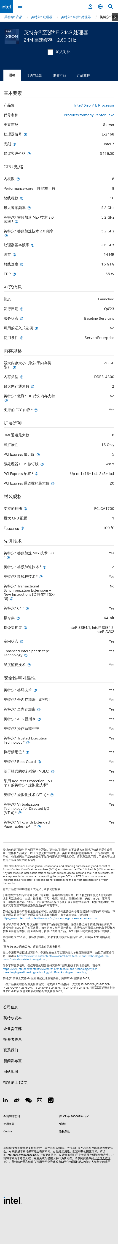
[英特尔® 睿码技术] (35, 690)
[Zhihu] (51, 1101)
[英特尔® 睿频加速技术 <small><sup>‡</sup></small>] (44, 567)
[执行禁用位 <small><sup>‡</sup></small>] (27, 752)
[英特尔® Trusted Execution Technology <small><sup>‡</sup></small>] (27, 742)
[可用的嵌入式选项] (36, 328)
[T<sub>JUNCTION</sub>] (22, 528)
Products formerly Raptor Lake (89, 115)
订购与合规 (34, 75)
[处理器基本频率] (32, 245)
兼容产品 (59, 75)
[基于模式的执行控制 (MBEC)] (52, 771)
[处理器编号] (25, 134)
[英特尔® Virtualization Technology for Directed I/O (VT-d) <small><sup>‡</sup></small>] (19, 813)
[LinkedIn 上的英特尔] (5, 1101)
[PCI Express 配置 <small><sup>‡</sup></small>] (36, 474)
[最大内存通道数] (32, 386)
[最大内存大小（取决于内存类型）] (14, 367)
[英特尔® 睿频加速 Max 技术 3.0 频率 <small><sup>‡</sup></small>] (16, 221)
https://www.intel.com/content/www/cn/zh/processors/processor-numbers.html (50, 918)
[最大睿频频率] (29, 208)
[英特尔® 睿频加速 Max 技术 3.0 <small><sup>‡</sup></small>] (8, 557)
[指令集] (18, 618)
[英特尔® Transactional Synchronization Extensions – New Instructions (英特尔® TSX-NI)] (11, 599)
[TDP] (14, 274)
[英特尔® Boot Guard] (39, 762)
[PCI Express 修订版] (38, 454)
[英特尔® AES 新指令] (39, 719)
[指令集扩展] (25, 627)
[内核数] (18, 179)
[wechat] (28, 1101)
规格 (12, 75)
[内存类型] (21, 377)
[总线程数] (21, 198)
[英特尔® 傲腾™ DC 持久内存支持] (6, 400)
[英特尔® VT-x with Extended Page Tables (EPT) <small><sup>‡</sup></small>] (39, 826)
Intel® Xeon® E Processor (94, 105)
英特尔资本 (12, 1018)
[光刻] (14, 144)
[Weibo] (17, 1101)
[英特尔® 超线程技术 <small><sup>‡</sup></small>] (40, 576)
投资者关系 (12, 1039)
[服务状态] (21, 318)
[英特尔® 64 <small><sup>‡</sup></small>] (27, 608)
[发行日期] (21, 309)
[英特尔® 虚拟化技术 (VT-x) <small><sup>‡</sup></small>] (51, 795)
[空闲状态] (21, 641)
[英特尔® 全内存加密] (38, 709)
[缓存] (14, 255)
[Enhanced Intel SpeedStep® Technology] (25, 655)
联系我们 (10, 1050)
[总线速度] (21, 264)
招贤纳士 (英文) (16, 1082)
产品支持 (83, 75)
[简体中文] (100, 6)
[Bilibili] (39, 1101)
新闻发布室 (12, 1061)
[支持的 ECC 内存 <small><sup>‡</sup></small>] (35, 410)
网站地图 (10, 1071)
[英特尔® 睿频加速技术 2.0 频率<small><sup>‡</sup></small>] (6, 235)
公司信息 (10, 1007)
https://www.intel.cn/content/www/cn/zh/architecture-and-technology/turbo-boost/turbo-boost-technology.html (56, 957)
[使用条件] (21, 338)
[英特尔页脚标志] (12, 1200)
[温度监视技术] (29, 665)
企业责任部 (12, 1029)
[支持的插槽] (25, 509)
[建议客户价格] (29, 153)
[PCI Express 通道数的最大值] (52, 483)
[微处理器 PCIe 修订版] (42, 464)
